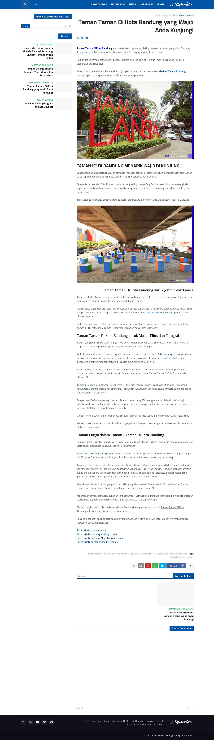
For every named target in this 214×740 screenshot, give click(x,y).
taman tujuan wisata (130, 554)
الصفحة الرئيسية (186, 15)
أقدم (80, 708)
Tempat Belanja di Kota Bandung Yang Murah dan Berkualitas (38, 72)
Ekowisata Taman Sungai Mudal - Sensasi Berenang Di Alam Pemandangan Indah (38, 53)
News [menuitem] (132, 4)
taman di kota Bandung (153, 554)
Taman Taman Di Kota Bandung (154, 312)
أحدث (189, 708)
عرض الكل (81, 576)
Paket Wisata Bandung (173, 71)
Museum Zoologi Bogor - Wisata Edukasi (39, 105)
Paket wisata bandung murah (92, 530)
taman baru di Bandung (166, 15)
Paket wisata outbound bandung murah (97, 542)
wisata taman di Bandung (182, 557)
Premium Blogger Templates (171, 735)
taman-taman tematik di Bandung (104, 554)
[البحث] (46, 26)
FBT (192, 735)
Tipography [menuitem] (118, 4)
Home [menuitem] (160, 4)
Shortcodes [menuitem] (99, 4)
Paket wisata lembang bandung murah (97, 534)
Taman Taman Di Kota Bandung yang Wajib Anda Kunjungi (179, 616)
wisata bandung (93, 453)
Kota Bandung (164, 354)
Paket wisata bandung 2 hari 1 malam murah (100, 538)
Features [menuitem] (147, 4)
